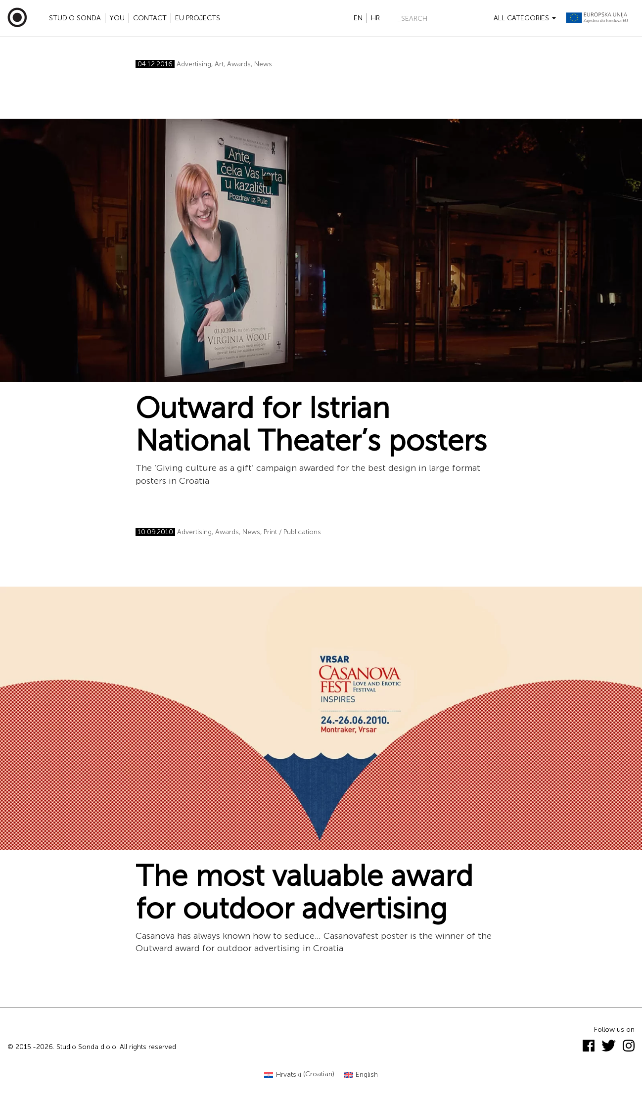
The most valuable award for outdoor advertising (304, 892)
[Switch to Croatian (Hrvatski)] (299, 1074)
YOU (117, 18)
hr (375, 18)
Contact (150, 18)
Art (219, 64)
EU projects (197, 18)
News (263, 64)
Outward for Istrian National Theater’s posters (311, 424)
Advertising (194, 64)
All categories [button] (525, 18)
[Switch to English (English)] (361, 1074)
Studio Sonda (75, 18)
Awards (239, 64)
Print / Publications (292, 532)
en (358, 18)
